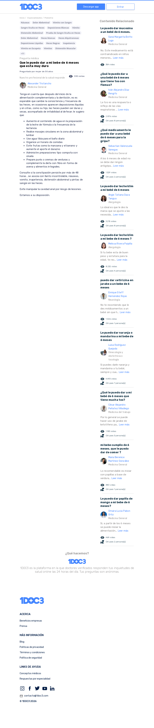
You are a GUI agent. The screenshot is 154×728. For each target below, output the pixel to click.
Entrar (120, 6)
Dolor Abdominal (41, 22)
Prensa (23, 626)
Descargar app (91, 6)
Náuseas (25, 22)
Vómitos (48, 48)
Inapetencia (69, 43)
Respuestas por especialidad (35, 678)
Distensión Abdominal (32, 32)
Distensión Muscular (65, 48)
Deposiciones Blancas (58, 27)
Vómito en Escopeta (31, 48)
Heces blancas (48, 38)
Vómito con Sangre (62, 22)
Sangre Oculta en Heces (32, 27)
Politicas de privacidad (32, 647)
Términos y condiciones (32, 652)
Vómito (75, 27)
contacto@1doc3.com (34, 696)
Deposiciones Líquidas (32, 43)
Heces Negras (53, 43)
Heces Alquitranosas (68, 38)
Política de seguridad (31, 657)
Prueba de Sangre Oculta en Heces (63, 32)
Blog (22, 641)
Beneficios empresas (31, 620)
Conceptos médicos (30, 673)
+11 (22, 53)
